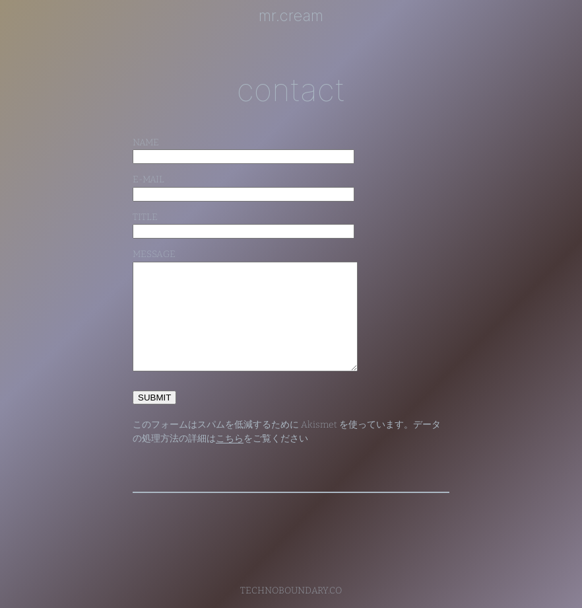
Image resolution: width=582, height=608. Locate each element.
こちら (229, 438)
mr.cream (291, 15)
